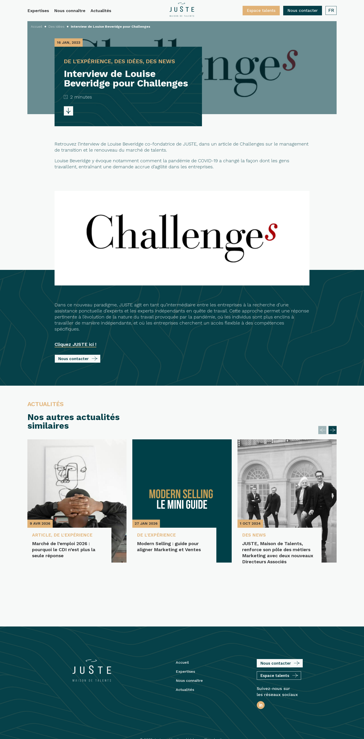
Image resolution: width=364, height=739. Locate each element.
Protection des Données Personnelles (182, 727)
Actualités (101, 11)
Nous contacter (302, 10)
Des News (254, 535)
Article (42, 535)
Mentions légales (183, 708)
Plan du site (214, 708)
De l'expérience (75, 535)
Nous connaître (69, 11)
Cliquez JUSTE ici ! (75, 344)
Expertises (38, 11)
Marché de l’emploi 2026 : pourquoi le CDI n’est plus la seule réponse (63, 550)
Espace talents (261, 10)
